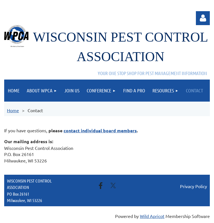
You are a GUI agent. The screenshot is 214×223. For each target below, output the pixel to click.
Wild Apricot (152, 216)
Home (13, 110)
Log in (203, 18)
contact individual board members (100, 130)
